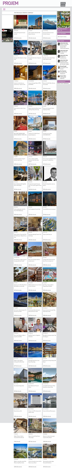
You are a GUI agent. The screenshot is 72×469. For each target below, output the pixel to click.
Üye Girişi (63, 3)
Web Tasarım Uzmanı (62, 36)
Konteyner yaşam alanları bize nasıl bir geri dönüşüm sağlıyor (64, 63)
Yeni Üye (63, 5)
